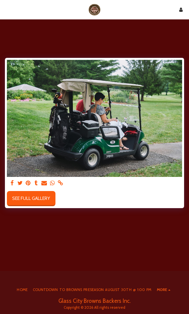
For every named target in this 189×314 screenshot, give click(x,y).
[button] (7, 9)
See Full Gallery (31, 198)
